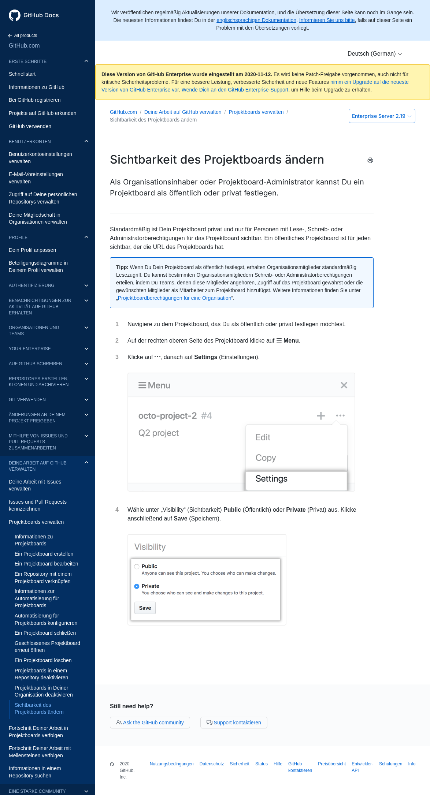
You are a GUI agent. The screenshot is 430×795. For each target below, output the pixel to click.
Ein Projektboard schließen (45, 633)
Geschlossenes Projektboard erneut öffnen (47, 646)
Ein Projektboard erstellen (44, 554)
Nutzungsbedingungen (172, 763)
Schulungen (390, 763)
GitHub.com (24, 45)
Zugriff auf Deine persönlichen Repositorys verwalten (43, 198)
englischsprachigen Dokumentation (256, 20)
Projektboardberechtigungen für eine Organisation (174, 298)
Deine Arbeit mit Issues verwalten (35, 485)
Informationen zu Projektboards (34, 540)
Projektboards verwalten (36, 522)
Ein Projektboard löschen (43, 660)
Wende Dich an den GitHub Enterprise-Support (235, 90)
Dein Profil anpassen (32, 250)
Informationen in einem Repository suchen (35, 772)
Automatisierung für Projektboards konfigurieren (46, 619)
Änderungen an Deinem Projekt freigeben (37, 417)
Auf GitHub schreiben (35, 363)
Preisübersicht (332, 763)
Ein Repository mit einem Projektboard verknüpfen (43, 577)
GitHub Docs (41, 15)
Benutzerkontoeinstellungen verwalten (40, 157)
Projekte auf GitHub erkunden (42, 113)
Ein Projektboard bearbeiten (46, 564)
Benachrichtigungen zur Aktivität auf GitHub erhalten (40, 307)
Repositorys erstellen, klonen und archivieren (38, 382)
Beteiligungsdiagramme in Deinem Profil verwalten (38, 266)
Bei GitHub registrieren (35, 100)
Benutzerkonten (30, 141)
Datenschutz (212, 763)
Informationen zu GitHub (36, 87)
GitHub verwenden (30, 126)
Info (411, 763)
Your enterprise (30, 348)
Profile (18, 237)
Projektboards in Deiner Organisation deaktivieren (44, 691)
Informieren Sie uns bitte (327, 20)
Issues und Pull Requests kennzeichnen (38, 505)
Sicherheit (239, 763)
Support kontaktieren (234, 722)
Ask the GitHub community (150, 722)
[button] (375, 53)
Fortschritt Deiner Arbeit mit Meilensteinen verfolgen (40, 751)
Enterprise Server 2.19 (382, 116)
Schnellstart (22, 74)
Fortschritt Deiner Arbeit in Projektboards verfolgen (38, 731)
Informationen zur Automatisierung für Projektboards (37, 598)
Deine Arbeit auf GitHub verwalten (38, 466)
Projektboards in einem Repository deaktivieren (41, 674)
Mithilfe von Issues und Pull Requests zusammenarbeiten (38, 442)
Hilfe (278, 763)
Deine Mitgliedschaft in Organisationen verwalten (38, 218)
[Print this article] (370, 161)
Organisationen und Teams (34, 330)
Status (261, 763)
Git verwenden (27, 399)
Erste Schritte (28, 61)
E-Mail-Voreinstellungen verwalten (36, 177)
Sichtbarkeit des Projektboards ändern (39, 708)
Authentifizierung (32, 285)
